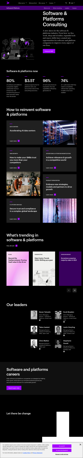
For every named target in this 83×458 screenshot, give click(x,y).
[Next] (75, 290)
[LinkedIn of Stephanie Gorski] (64, 351)
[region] (41, 450)
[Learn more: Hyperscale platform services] (23, 210)
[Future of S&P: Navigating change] (49, 51)
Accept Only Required (62, 450)
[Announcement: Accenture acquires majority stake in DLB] (70, 269)
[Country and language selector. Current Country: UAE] (72, 3)
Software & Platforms (13, 8)
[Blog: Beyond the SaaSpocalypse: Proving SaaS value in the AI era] (17, 269)
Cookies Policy (26, 452)
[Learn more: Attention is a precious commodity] (60, 159)
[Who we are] (43, 3)
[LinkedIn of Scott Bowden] (64, 322)
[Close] (80, 444)
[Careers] (52, 3)
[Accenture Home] (8, 3)
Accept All (62, 446)
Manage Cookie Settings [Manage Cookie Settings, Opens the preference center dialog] (61, 454)
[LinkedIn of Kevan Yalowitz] (40, 320)
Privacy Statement (37, 452)
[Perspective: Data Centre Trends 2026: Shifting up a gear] (44, 269)
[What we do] (23, 3)
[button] (13, 388)
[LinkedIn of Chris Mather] (40, 349)
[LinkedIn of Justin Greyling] (64, 335)
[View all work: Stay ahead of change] (11, 246)
